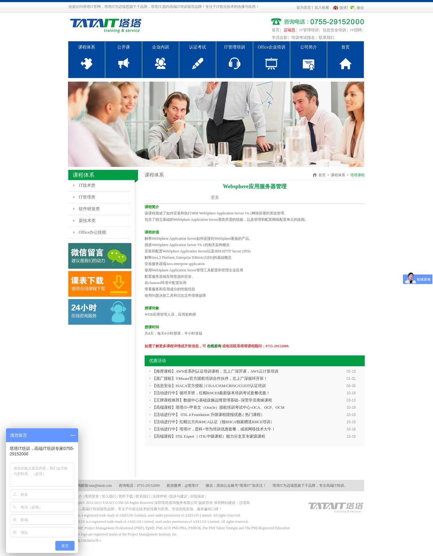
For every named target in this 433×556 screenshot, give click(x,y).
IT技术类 (87, 185)
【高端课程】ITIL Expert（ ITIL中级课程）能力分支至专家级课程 (208, 436)
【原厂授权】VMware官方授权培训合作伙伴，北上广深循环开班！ (210, 378)
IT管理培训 (308, 30)
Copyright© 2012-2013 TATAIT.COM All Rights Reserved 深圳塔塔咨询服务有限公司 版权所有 (140, 503)
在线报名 (197, 496)
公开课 (123, 47)
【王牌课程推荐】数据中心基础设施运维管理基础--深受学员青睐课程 (212, 400)
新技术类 (87, 220)
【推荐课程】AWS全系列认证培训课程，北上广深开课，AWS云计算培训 (215, 371)
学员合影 (279, 37)
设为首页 (303, 7)
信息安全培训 (334, 30)
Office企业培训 (271, 47)
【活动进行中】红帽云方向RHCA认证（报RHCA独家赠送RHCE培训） (213, 422)
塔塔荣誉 (91, 496)
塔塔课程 (357, 175)
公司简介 (308, 47)
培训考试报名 (303, 37)
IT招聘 (355, 30)
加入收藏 (322, 7)
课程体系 (86, 47)
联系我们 (326, 37)
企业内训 (160, 47)
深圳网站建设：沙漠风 (232, 503)
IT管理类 (87, 197)
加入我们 (109, 496)
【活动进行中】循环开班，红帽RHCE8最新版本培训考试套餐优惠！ (211, 393)
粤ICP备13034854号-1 (85, 541)
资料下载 (125, 496)
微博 (343, 8)
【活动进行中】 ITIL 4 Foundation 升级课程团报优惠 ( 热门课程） (208, 414)
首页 (276, 30)
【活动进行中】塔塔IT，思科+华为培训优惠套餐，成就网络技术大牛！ (213, 429)
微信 (360, 8)
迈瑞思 (289, 30)
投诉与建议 (178, 496)
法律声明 (159, 496)
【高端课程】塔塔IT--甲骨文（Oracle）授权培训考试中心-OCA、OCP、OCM (218, 407)
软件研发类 (89, 209)
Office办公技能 (92, 232)
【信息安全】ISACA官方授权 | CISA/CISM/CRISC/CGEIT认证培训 (209, 385)
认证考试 (197, 47)
